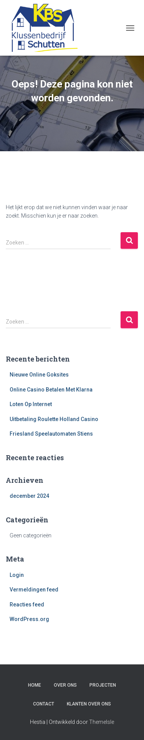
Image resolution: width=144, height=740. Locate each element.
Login (17, 575)
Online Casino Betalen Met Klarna (51, 390)
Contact (43, 704)
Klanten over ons (89, 704)
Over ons (65, 685)
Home (34, 685)
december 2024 (29, 496)
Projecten (102, 685)
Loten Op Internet (31, 404)
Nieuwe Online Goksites (39, 375)
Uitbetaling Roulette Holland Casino (54, 419)
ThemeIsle (101, 722)
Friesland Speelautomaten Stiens (51, 434)
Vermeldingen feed (34, 589)
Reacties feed (27, 604)
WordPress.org (29, 619)
